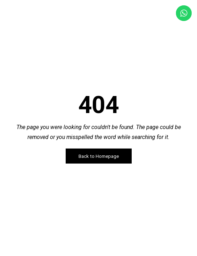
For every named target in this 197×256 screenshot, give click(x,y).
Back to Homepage (99, 156)
